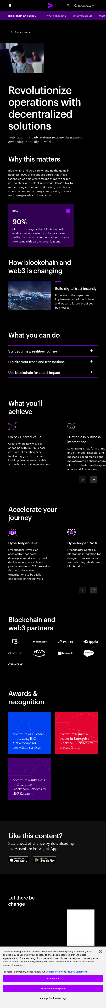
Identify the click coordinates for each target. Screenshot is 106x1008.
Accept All (53, 979)
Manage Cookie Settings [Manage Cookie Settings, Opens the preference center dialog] (53, 998)
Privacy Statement (77, 972)
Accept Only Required (53, 989)
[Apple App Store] (18, 859)
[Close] (100, 951)
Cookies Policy (54, 972)
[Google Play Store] (44, 859)
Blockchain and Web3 (22, 15)
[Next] (94, 480)
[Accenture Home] (50, 5)
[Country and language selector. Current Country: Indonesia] (84, 5)
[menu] (10, 5)
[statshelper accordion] (68, 211)
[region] (53, 977)
